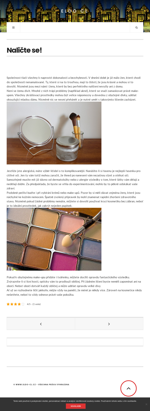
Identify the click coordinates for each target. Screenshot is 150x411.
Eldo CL (75, 11)
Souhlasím (76, 406)
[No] (146, 404)
